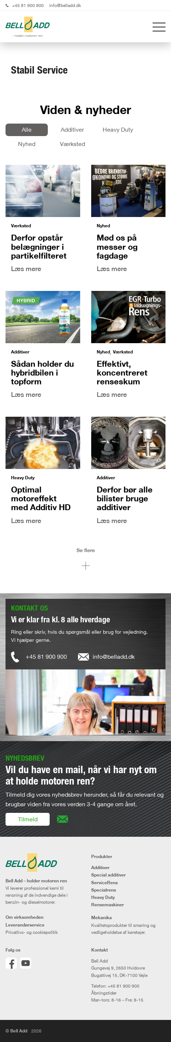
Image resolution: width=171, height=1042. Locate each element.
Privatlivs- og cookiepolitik (32, 932)
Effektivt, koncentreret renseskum (122, 372)
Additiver (72, 129)
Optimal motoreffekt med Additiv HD (41, 498)
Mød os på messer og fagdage (117, 246)
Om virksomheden (24, 917)
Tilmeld (28, 819)
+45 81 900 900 (28, 5)
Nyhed (26, 143)
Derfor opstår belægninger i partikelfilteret (39, 246)
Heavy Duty (118, 129)
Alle (27, 129)
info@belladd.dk (65, 5)
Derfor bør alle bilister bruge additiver (125, 498)
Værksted (72, 143)
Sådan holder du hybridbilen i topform (42, 372)
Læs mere (26, 269)
